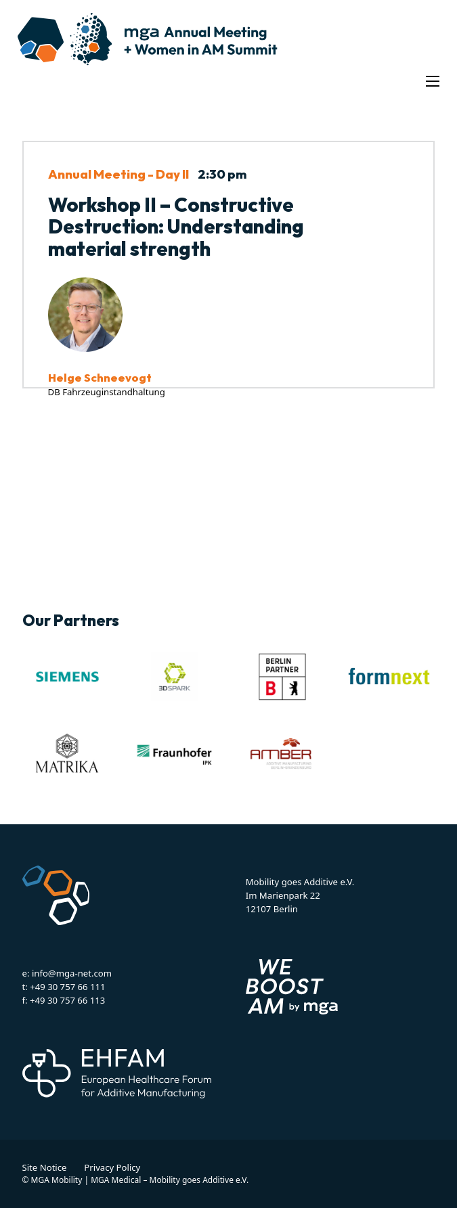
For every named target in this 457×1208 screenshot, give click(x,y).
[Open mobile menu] (432, 81)
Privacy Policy (112, 1167)
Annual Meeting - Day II (118, 174)
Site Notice (44, 1167)
